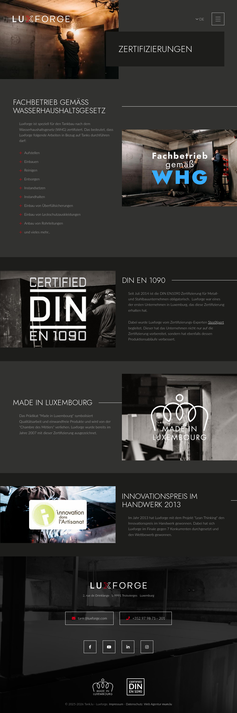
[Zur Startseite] (41, 19)
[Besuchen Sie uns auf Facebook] (90, 647)
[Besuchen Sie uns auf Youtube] (109, 647)
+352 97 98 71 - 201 (148, 618)
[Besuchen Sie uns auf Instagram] (147, 647)
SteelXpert (216, 322)
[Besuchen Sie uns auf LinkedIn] (128, 647)
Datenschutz (134, 704)
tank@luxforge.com (92, 618)
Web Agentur (152, 704)
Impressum (116, 704)
